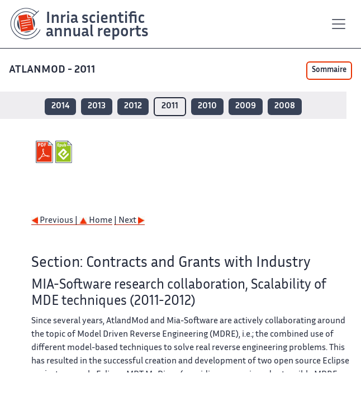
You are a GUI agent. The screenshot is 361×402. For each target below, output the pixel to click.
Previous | (55, 220)
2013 (97, 106)
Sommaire (329, 70)
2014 (60, 106)
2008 (284, 106)
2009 (245, 106)
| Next (129, 220)
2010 (207, 106)
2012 (133, 106)
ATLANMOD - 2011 (52, 70)
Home (95, 220)
